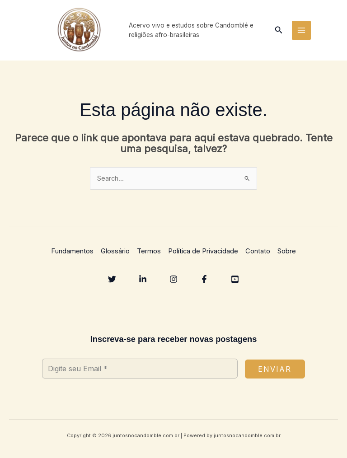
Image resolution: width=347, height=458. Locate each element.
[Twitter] (112, 281)
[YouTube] (235, 281)
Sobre (286, 254)
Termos (149, 254)
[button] (279, 31)
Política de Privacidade (203, 254)
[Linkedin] (143, 281)
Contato (257, 254)
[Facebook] (204, 281)
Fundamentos (72, 254)
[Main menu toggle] (301, 31)
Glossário (115, 254)
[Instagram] (173, 281)
